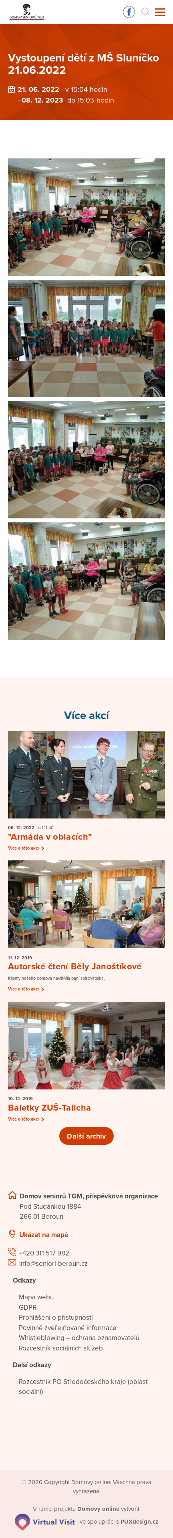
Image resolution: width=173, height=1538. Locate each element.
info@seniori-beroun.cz (53, 1263)
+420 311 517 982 (44, 1253)
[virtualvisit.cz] (45, 1521)
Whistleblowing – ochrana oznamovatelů (79, 1338)
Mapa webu (36, 1297)
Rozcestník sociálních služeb (61, 1348)
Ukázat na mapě (43, 1235)
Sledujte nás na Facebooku (129, 12)
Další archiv (86, 1136)
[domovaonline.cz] (98, 1508)
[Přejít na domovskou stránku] (26, 12)
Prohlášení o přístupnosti (56, 1317)
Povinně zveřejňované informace (68, 1328)
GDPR (27, 1307)
